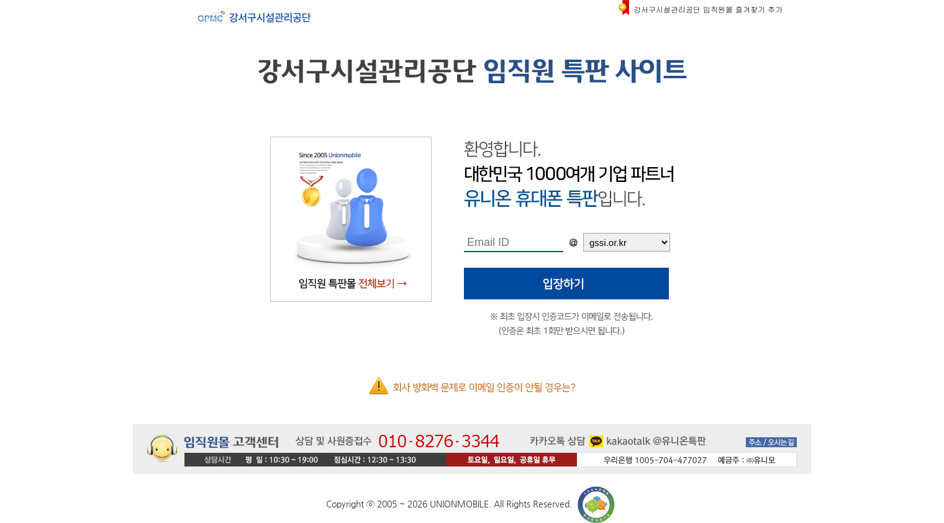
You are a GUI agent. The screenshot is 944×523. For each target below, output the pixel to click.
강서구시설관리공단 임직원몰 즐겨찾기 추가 (708, 9)
